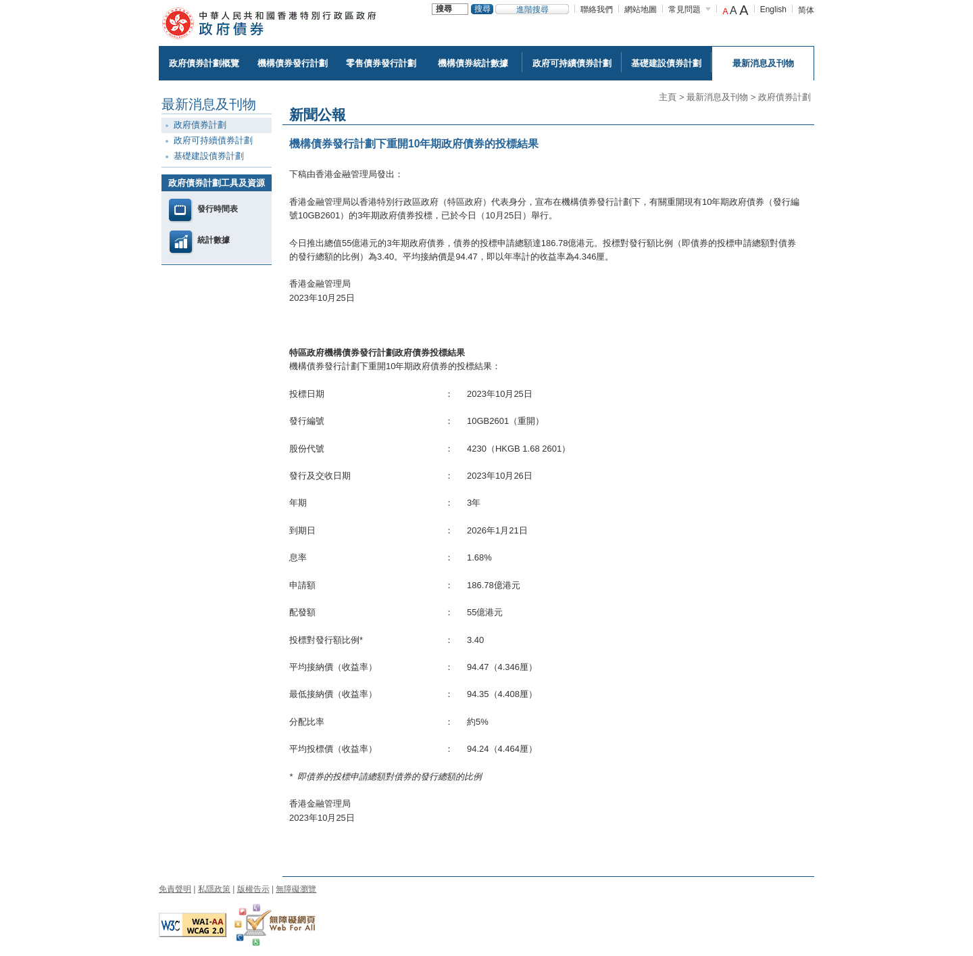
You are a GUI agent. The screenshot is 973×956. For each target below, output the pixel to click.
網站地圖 (640, 9)
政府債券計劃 (784, 97)
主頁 (667, 97)
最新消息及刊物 (717, 97)
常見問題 (684, 9)
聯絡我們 (596, 9)
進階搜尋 (532, 9)
